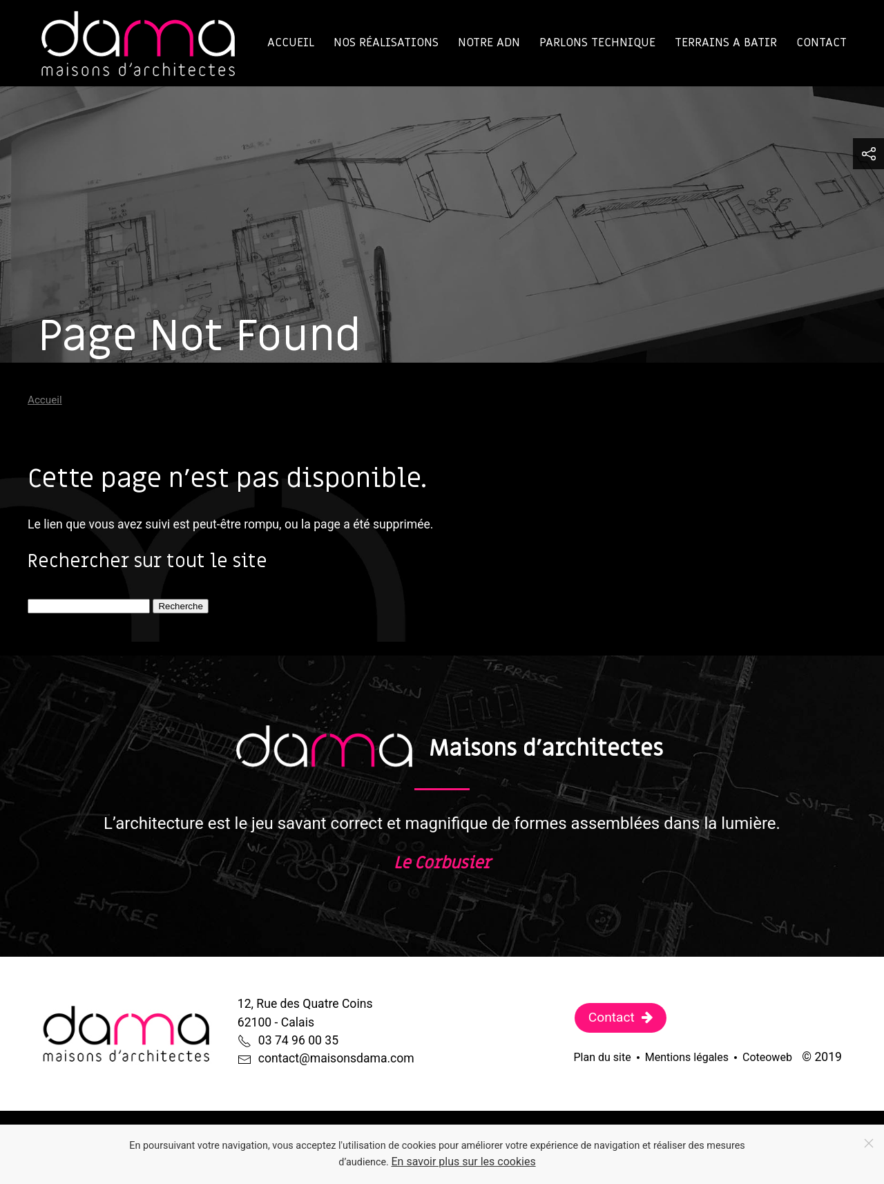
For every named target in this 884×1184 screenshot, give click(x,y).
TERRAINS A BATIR (726, 42)
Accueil (290, 42)
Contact (821, 42)
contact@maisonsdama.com (336, 1058)
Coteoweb (767, 1057)
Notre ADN (489, 42)
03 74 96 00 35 (298, 1040)
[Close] (869, 1143)
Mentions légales (687, 1057)
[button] (868, 153)
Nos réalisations (386, 42)
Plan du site (602, 1057)
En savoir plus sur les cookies (464, 1161)
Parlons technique (597, 42)
